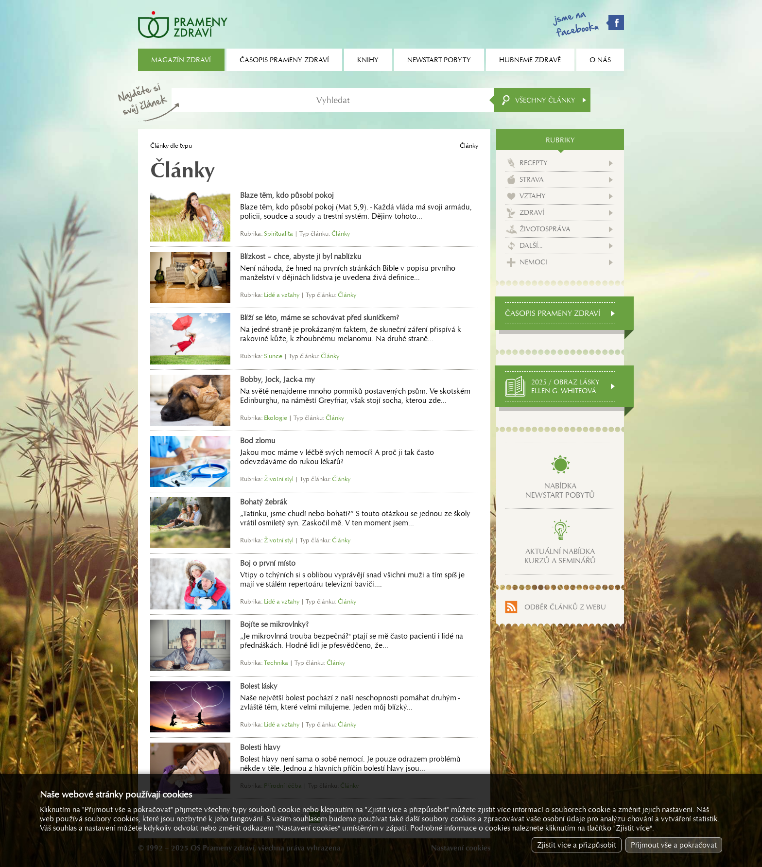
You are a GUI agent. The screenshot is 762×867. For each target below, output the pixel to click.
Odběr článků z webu (565, 607)
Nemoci (533, 262)
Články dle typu (171, 145)
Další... (531, 245)
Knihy (368, 59)
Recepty (534, 162)
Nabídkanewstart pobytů (560, 490)
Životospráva (545, 229)
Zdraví (532, 212)
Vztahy (533, 195)
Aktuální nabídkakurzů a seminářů (560, 556)
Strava (532, 179)
